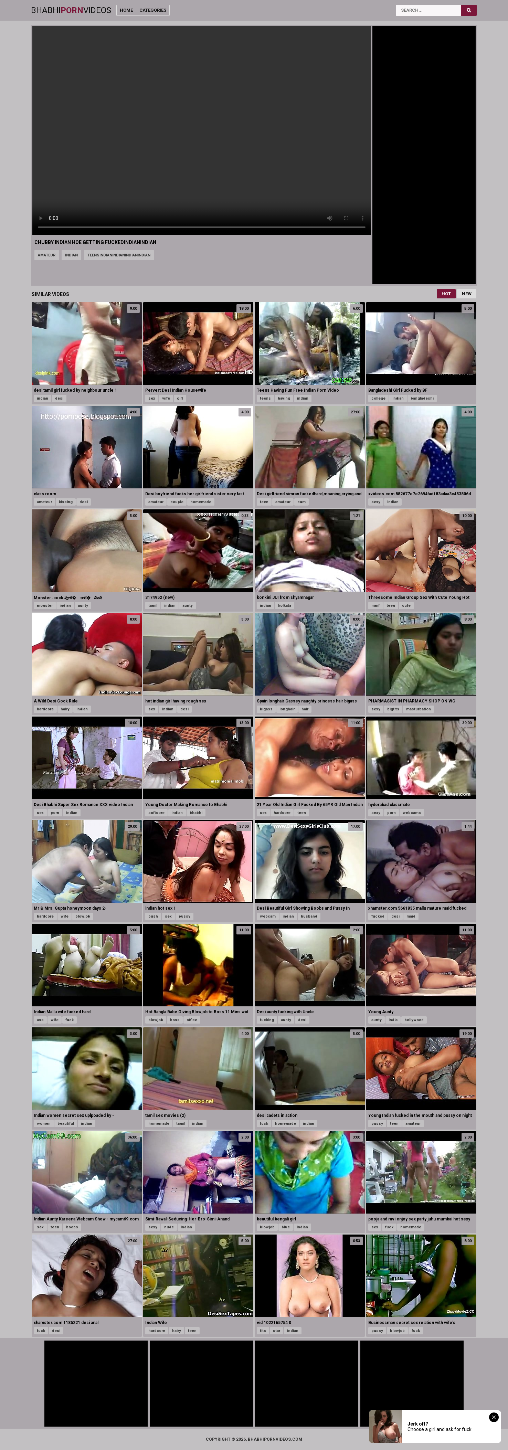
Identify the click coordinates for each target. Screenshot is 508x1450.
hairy (65, 709)
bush (153, 916)
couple (176, 502)
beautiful (65, 1123)
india (393, 1020)
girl (180, 398)
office (192, 1020)
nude (169, 1227)
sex (151, 398)
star (276, 1331)
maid (410, 916)
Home (126, 10)
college (378, 398)
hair (304, 709)
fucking (267, 1020)
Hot (446, 293)
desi (59, 398)
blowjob (82, 916)
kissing (66, 502)
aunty (83, 605)
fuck (69, 1020)
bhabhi (196, 813)
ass (40, 1020)
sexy (375, 502)
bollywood (414, 1020)
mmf (375, 605)
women (44, 1123)
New (467, 293)
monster (45, 605)
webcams (412, 813)
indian (71, 255)
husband (309, 916)
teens (265, 398)
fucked (377, 916)
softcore (156, 813)
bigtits (393, 709)
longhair (287, 709)
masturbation (418, 709)
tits (263, 1331)
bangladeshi (422, 398)
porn (55, 813)
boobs (72, 1227)
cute (406, 605)
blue (286, 1227)
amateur (46, 255)
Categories (152, 10)
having (284, 398)
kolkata (284, 605)
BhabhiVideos (71, 10)
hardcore (45, 709)
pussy (184, 916)
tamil (152, 605)
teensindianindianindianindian (118, 255)
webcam (268, 916)
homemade (200, 502)
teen (264, 502)
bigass (266, 709)
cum (301, 502)
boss (175, 1020)
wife (166, 398)
